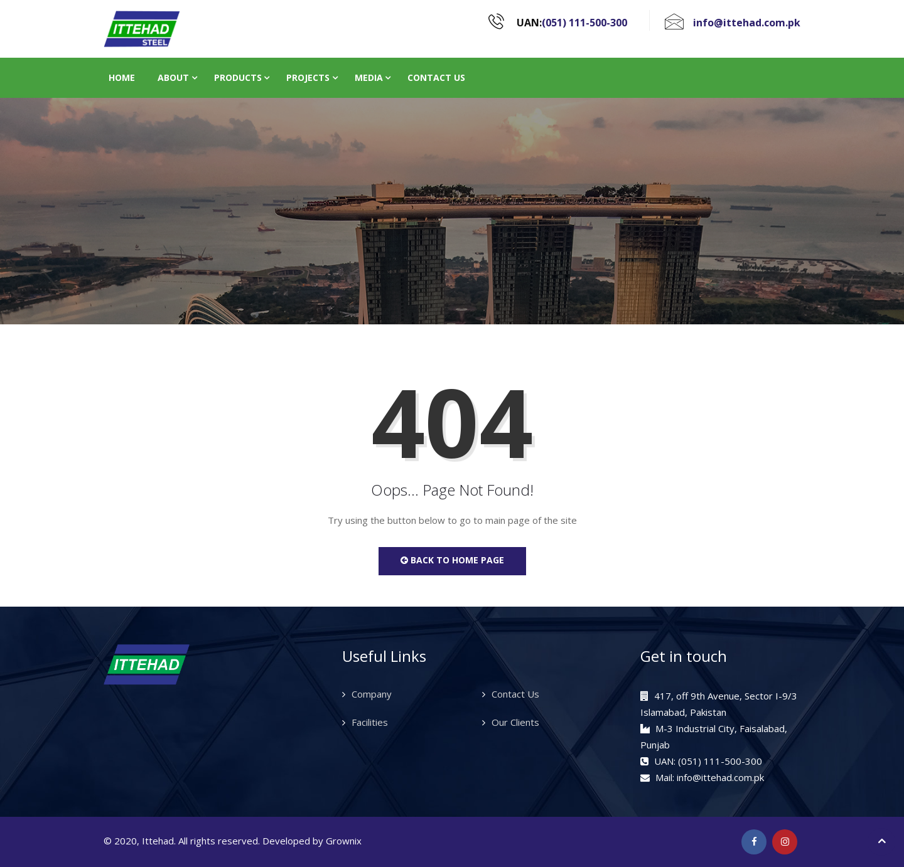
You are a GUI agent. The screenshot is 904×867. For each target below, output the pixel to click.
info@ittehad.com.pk (746, 22)
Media (369, 77)
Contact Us (436, 77)
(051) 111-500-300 (584, 22)
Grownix (344, 840)
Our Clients (515, 722)
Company (372, 694)
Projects (308, 77)
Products (238, 77)
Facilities (370, 722)
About (173, 77)
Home (122, 77)
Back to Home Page (452, 560)
